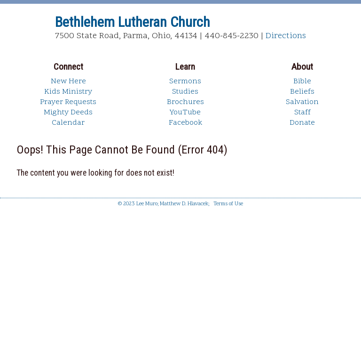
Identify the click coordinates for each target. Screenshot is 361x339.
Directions (286, 36)
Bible (302, 81)
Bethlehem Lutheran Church (132, 22)
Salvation (302, 102)
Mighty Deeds (68, 112)
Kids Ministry (68, 92)
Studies (185, 92)
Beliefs (302, 92)
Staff (302, 112)
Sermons (185, 81)
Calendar (68, 123)
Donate (302, 123)
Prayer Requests (68, 102)
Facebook (185, 123)
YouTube (185, 112)
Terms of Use (228, 204)
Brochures (185, 102)
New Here (68, 81)
